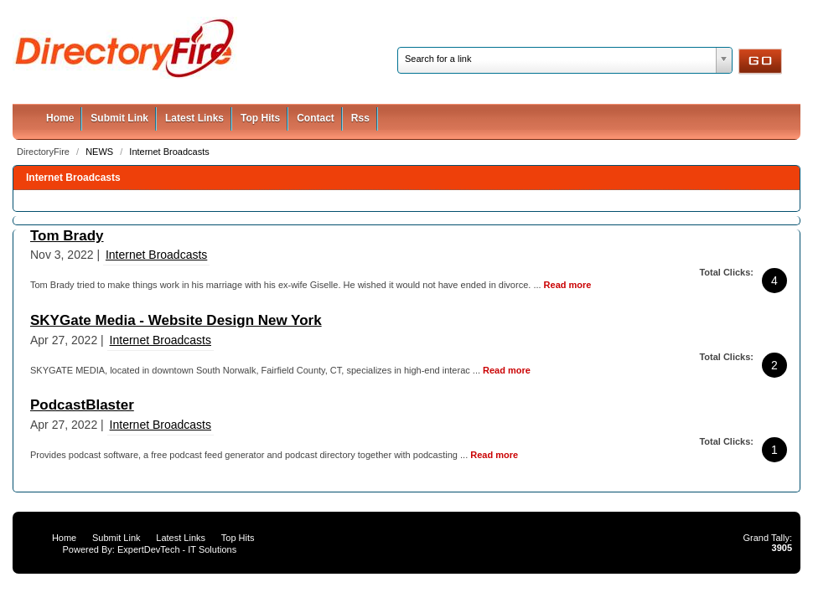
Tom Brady (67, 236)
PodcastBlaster (82, 405)
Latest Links (194, 118)
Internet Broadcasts (169, 152)
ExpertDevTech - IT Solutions (176, 549)
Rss (360, 118)
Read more (568, 285)
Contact (315, 118)
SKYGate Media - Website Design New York (176, 320)
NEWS (100, 152)
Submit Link (119, 118)
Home (60, 118)
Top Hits (260, 118)
